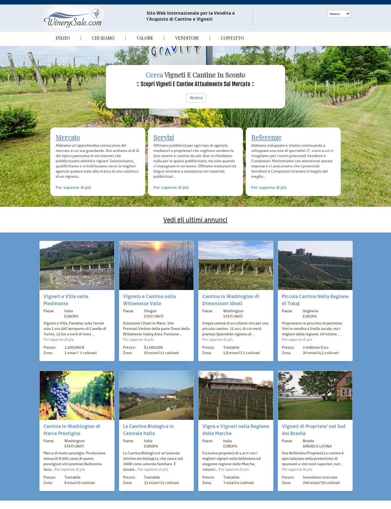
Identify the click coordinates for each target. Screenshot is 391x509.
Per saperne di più (73, 187)
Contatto (232, 38)
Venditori (187, 38)
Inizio (63, 38)
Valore (145, 38)
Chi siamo (103, 38)
